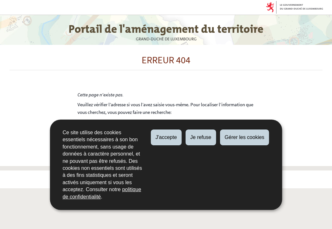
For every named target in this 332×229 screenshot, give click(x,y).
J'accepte (166, 137)
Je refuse (200, 137)
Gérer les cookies (244, 137)
